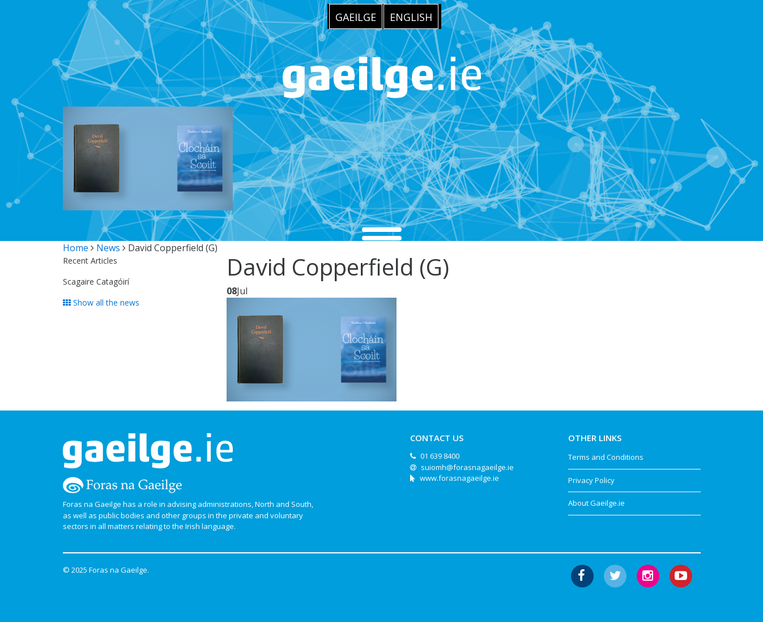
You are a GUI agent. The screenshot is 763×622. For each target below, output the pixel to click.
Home (75, 248)
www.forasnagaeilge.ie (459, 478)
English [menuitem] (411, 17)
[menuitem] (355, 16)
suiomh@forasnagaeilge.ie (467, 467)
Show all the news (101, 302)
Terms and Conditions (605, 457)
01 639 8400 (439, 456)
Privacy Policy (591, 480)
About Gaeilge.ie (596, 503)
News (108, 248)
